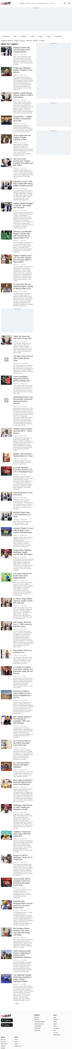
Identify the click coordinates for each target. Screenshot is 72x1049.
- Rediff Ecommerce (39, 1024)
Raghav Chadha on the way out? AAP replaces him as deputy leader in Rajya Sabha (22, 259)
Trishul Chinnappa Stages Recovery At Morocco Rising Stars (21, 379)
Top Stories (6, 36)
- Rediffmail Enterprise (39, 1021)
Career (16, 1043)
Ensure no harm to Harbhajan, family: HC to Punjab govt (22, 857)
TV (48, 3)
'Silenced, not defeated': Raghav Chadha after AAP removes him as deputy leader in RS (22, 235)
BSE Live (3, 1039)
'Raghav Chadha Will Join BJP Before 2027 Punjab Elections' (21, 50)
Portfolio (3, 1048)
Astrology (55, 1032)
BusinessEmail (41, 3)
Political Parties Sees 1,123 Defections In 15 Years (22, 514)
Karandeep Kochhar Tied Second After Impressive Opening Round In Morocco (23, 400)
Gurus (46, 3)
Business (23, 36)
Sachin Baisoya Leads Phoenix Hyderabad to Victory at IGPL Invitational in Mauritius (22, 954)
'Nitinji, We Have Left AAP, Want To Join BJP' (22, 337)
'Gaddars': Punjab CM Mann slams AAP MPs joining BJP (22, 834)
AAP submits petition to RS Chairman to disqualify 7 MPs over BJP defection (22, 720)
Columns (22, 40)
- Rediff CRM (37, 1028)
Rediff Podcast (57, 1035)
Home (21, 3)
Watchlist (3, 1046)
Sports (49, 36)
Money (34, 3)
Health (16, 1039)
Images (16, 40)
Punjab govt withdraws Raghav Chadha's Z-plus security (23, 70)
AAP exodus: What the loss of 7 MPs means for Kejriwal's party (22, 624)
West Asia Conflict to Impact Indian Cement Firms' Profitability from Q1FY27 (22, 694)
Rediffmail (36, 1017)
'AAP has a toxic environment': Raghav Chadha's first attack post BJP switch (23, 162)
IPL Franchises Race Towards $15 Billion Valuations (21, 765)
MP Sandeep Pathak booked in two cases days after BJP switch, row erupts (22, 931)
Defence (10, 40)
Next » (17, 1003)
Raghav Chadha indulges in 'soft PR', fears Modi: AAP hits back (23, 205)
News (28, 3)
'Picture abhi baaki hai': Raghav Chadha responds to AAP (22, 137)
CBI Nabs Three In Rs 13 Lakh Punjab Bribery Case (23, 358)
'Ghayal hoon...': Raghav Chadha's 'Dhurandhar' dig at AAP (22, 119)
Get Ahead (56, 1028)
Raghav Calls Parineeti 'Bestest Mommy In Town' (23, 455)
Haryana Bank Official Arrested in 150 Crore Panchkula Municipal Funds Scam (21, 882)
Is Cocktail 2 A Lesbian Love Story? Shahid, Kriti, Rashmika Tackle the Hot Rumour (23, 670)
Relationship (18, 1046)
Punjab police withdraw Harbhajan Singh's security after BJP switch (22, 552)
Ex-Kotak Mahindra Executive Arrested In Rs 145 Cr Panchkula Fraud (23, 470)
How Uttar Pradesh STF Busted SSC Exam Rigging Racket (22, 576)
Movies (41, 36)
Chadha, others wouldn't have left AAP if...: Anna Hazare (22, 431)
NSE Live (3, 1041)
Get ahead (58, 36)
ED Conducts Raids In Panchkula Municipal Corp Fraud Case (22, 743)
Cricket (32, 36)
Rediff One (36, 1019)
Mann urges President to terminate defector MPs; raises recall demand (22, 782)
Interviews (29, 40)
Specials (35, 40)
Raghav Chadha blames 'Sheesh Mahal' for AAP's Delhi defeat (23, 95)
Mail (24, 3)
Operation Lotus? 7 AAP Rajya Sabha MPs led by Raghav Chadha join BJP (23, 183)
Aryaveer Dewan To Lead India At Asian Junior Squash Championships (23, 530)
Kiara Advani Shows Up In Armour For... (22, 651)
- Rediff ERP (37, 1030)
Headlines (4, 40)
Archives (42, 40)
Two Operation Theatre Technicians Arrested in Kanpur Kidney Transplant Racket (22, 978)
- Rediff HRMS (37, 1026)
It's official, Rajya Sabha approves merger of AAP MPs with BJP (22, 601)
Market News (4, 1043)
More (52, 3)
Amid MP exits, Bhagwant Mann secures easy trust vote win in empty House (23, 904)
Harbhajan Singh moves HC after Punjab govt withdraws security (22, 807)
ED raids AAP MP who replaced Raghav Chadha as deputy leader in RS (23, 286)
